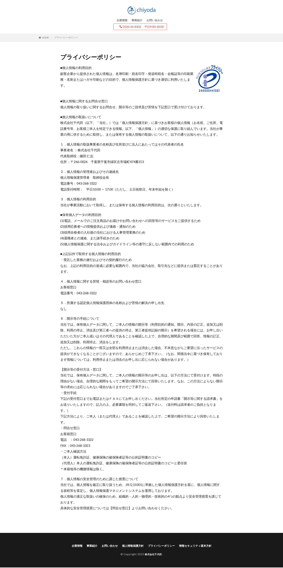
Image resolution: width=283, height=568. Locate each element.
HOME (45, 37)
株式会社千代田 (153, 554)
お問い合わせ (155, 20)
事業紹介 (137, 20)
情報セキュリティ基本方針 (203, 546)
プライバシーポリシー (66, 37)
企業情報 (122, 20)
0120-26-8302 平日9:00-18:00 (141, 26)
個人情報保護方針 (131, 546)
